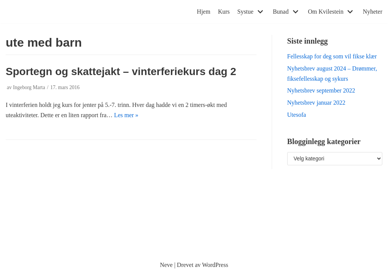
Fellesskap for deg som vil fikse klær (332, 56)
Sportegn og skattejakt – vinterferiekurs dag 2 (121, 71)
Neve (166, 265)
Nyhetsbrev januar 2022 (316, 102)
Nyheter (372, 11)
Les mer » (126, 115)
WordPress (215, 265)
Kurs (224, 11)
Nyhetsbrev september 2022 (321, 90)
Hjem (204, 11)
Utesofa (296, 114)
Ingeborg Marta (29, 87)
